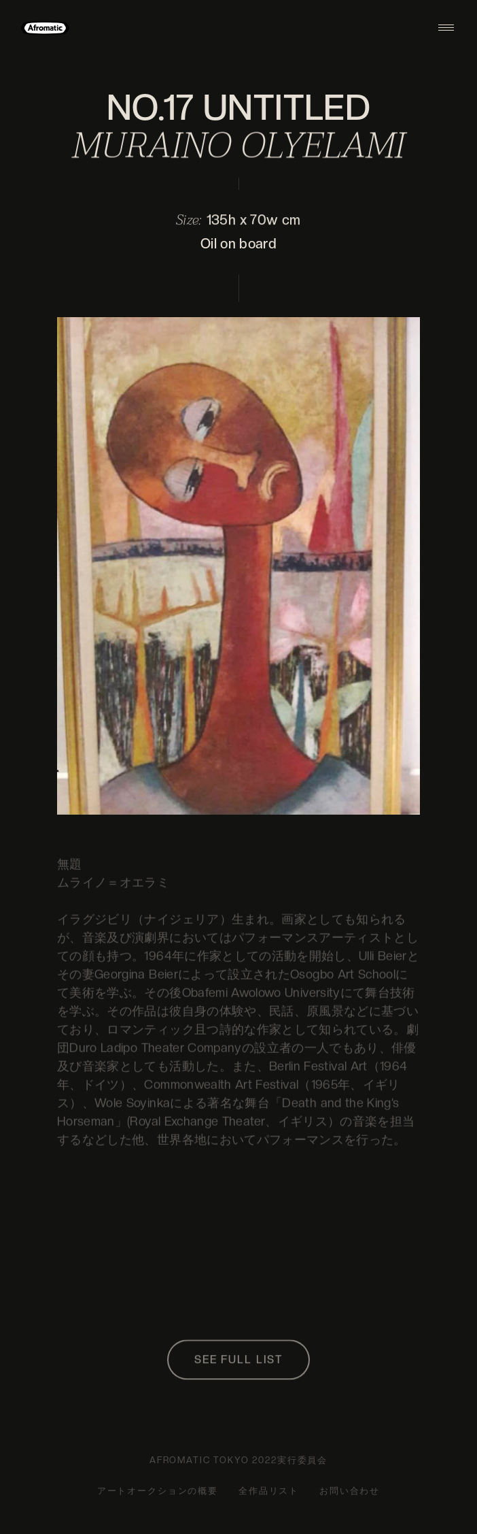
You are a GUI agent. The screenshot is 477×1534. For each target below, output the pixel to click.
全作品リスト (268, 1491)
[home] (45, 27)
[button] (446, 27)
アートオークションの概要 (157, 1491)
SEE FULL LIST (238, 1362)
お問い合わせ (349, 1491)
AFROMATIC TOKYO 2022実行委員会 (238, 1460)
